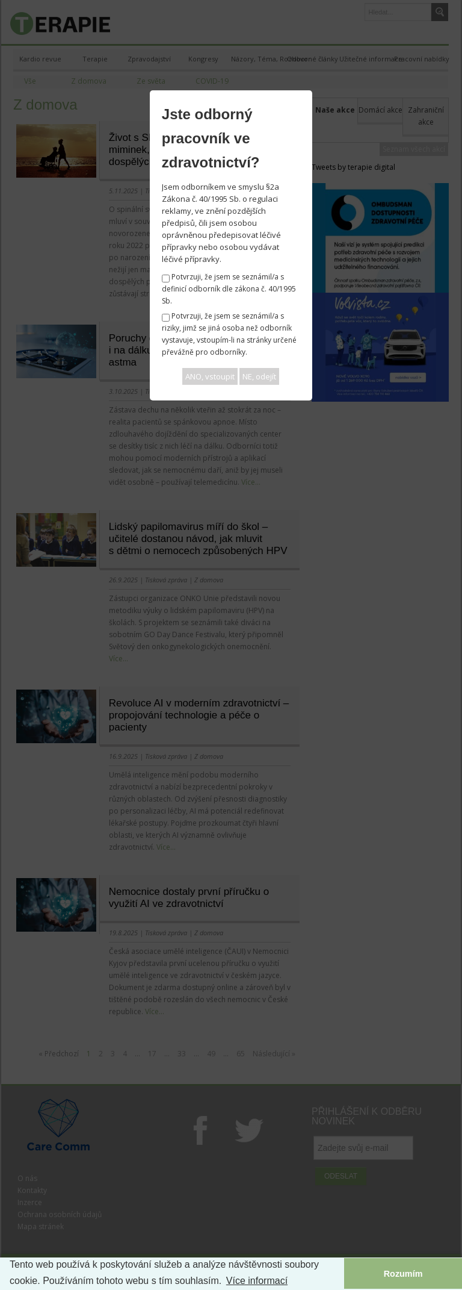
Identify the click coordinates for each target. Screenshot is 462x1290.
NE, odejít (259, 376)
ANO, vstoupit (210, 376)
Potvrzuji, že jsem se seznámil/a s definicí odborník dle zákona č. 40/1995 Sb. (229, 289)
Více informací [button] (257, 1281)
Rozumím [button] (403, 1274)
